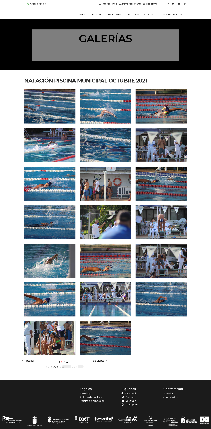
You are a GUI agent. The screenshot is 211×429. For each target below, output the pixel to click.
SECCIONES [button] (114, 14)
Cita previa (152, 3)
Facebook (129, 393)
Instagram (130, 404)
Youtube (129, 401)
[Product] (36, 10)
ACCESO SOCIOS (172, 14)
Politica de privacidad (92, 401)
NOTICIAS (133, 14)
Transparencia (109, 3)
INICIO (82, 14)
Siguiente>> (100, 360)
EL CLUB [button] (96, 14)
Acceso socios (38, 3)
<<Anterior (28, 360)
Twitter (128, 397)
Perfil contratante (131, 3)
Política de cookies (91, 397)
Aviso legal (86, 393)
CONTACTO (151, 14)
